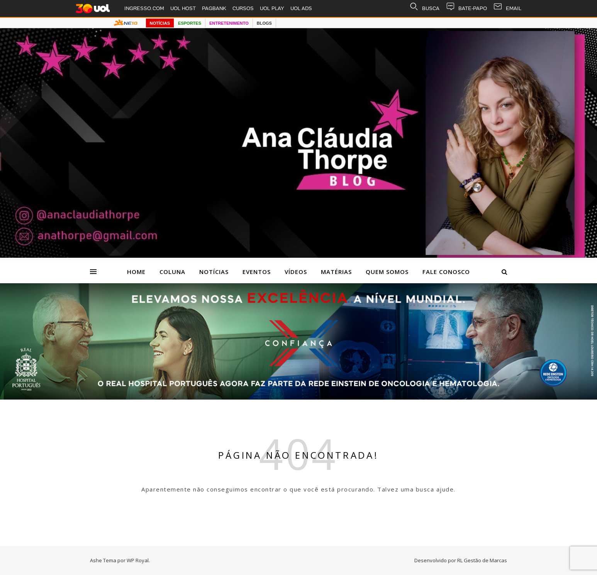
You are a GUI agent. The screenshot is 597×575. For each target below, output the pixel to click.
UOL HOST (183, 8)
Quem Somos (387, 272)
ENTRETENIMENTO (229, 23)
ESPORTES (189, 23)
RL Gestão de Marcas (482, 560)
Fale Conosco (446, 272)
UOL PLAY (272, 8)
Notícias (214, 272)
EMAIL (507, 8)
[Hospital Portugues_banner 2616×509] (298, 397)
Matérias (336, 272)
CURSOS (243, 8)
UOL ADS (301, 8)
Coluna (172, 272)
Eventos (257, 272)
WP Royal (138, 560)
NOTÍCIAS (160, 23)
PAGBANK (214, 8)
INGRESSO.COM (144, 8)
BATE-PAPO (466, 8)
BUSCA (424, 8)
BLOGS (264, 23)
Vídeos (296, 272)
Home (136, 272)
